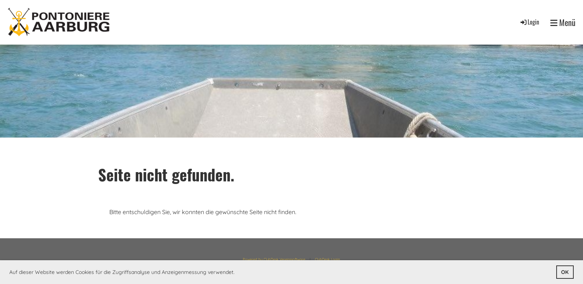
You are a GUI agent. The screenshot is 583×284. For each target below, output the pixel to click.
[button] (237, 273)
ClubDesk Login (327, 259)
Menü (563, 22)
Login (529, 21)
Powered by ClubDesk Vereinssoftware (274, 259)
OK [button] (564, 272)
